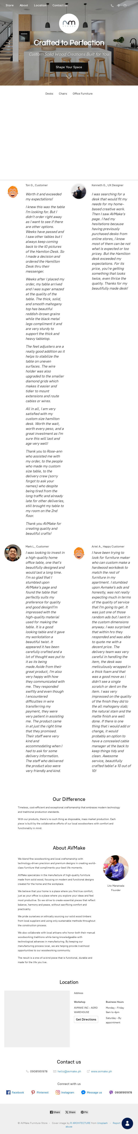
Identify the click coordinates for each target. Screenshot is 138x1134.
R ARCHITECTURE (80, 1123)
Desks (49, 93)
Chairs (63, 93)
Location (40, 5)
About (24, 5)
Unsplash (102, 1123)
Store (10, 5)
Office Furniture (83, 93)
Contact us (60, 5)
